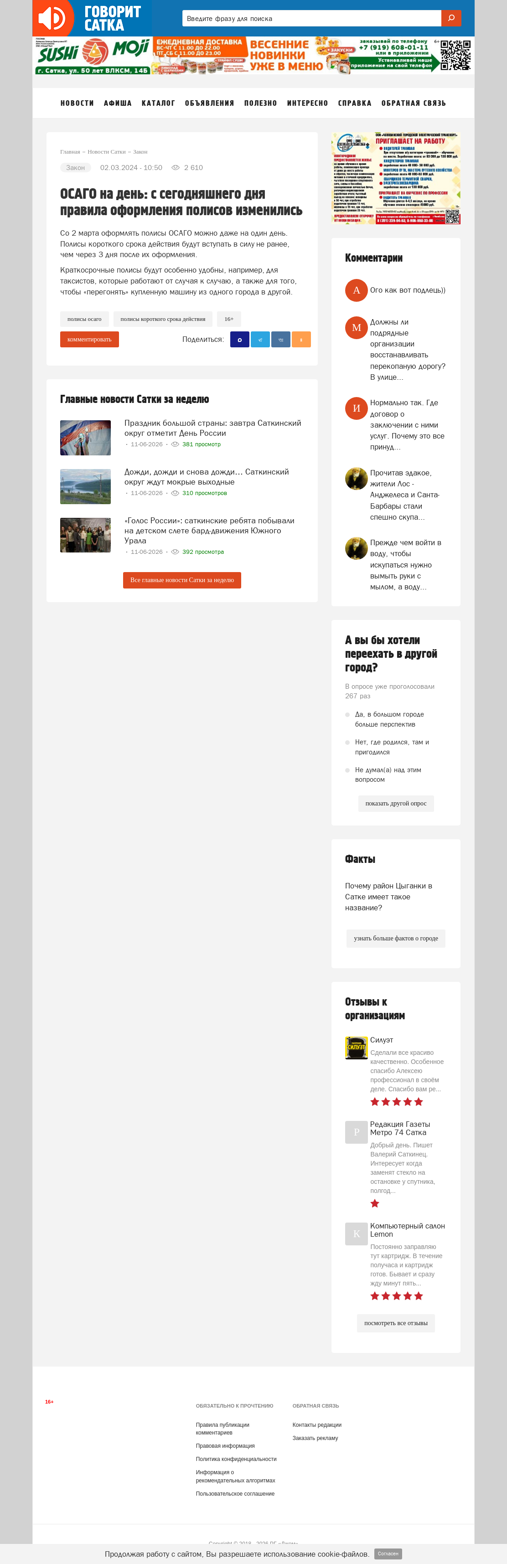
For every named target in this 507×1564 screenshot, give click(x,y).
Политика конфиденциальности (236, 1459)
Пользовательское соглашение (235, 1494)
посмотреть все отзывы (396, 1323)
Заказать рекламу (315, 1438)
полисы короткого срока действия (163, 318)
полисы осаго (84, 318)
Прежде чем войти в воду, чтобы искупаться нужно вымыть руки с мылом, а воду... (405, 564)
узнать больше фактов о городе (396, 938)
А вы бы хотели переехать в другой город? (391, 654)
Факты (360, 859)
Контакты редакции (317, 1425)
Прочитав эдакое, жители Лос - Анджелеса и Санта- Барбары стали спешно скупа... (405, 494)
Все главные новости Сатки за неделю (182, 580)
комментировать (89, 339)
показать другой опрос (396, 803)
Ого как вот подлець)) (407, 289)
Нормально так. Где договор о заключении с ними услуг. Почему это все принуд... (407, 424)
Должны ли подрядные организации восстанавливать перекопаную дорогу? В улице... (407, 349)
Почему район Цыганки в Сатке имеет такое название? (388, 897)
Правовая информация (225, 1446)
